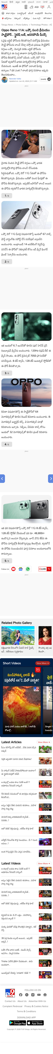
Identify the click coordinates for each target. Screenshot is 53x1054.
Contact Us (10, 1001)
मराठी (24, 1)
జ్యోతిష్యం (26, 18)
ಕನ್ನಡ (18, 1)
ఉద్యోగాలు (8, 18)
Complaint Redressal (12, 1006)
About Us (22, 1001)
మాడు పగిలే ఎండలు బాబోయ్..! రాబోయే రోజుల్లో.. (20, 728)
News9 (4, 1)
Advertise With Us (37, 1001)
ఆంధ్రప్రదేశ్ (39, 13)
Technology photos (39, 25)
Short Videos (12, 663)
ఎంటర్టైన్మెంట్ (21, 13)
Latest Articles (11, 742)
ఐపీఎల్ (30, 13)
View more (43, 663)
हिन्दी (12, 1)
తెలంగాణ (48, 13)
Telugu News (7, 25)
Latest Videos (10, 863)
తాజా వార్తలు (10, 13)
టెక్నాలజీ (17, 18)
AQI (37, 7)
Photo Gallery (21, 25)
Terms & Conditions (26, 1011)
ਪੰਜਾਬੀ (45, 1)
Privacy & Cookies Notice (36, 1006)
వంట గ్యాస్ (36, 18)
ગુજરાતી (31, 1)
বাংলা (38, 1)
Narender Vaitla (15, 78)
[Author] (4, 80)
